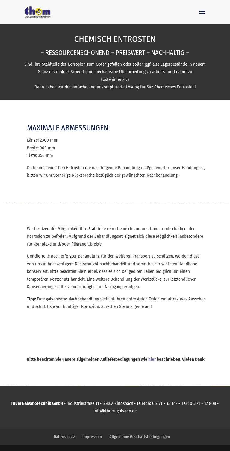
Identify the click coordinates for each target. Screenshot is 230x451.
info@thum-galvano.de (115, 411)
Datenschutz (64, 436)
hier (152, 359)
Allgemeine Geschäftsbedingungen (139, 436)
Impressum (92, 436)
